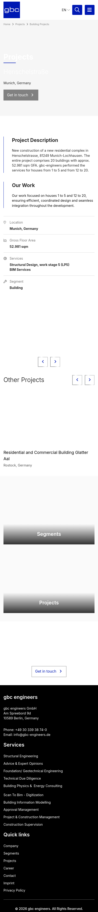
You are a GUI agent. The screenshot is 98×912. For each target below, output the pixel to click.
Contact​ (9, 876)
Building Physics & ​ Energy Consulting (32, 786)
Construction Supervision (23, 824)
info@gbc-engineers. (30, 735)
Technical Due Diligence (22, 778)
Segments (11, 853)
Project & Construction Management (31, 817)
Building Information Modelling (27, 802)
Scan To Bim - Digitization (23, 795)
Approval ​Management (21, 809)
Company (10, 846)
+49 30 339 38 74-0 (31, 730)
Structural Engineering (20, 756)
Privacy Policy (14, 890)
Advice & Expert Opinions (23, 763)
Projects (9, 861)
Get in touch (49, 671)
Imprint (8, 883)
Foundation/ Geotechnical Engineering (33, 771)
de (48, 735)
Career (8, 868)
